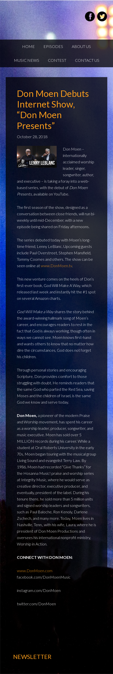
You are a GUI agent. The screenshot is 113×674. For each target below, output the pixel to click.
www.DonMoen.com (34, 570)
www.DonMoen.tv (56, 265)
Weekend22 (30, 17)
